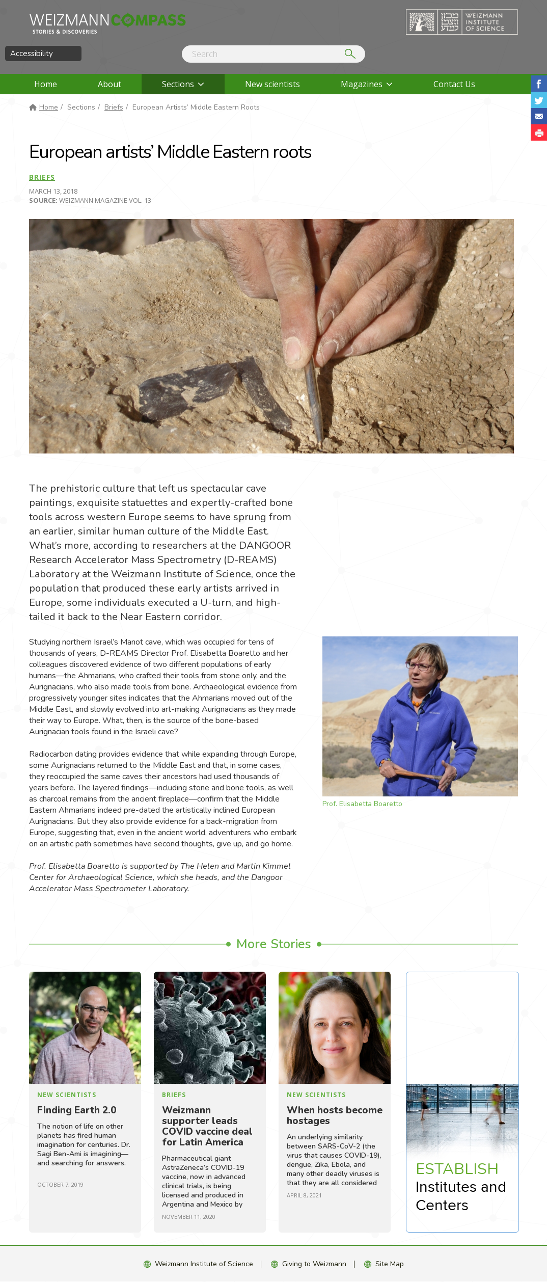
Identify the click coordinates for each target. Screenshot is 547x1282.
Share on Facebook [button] (539, 83)
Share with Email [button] (539, 116)
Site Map (389, 1264)
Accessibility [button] (31, 53)
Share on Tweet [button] (539, 100)
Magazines (361, 84)
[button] (539, 132)
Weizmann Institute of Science (204, 1264)
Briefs (113, 107)
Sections (178, 84)
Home (45, 84)
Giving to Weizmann (314, 1264)
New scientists (272, 84)
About (109, 84)
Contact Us (454, 84)
